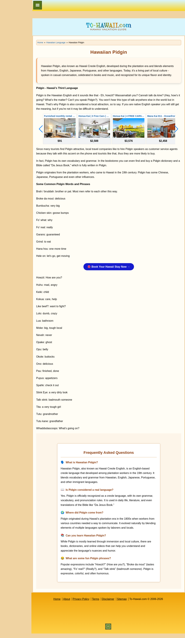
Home (61, 603)
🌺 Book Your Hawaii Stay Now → (113, 271)
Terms (100, 603)
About (71, 603)
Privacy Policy (85, 603)
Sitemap (126, 603)
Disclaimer (113, 603)
